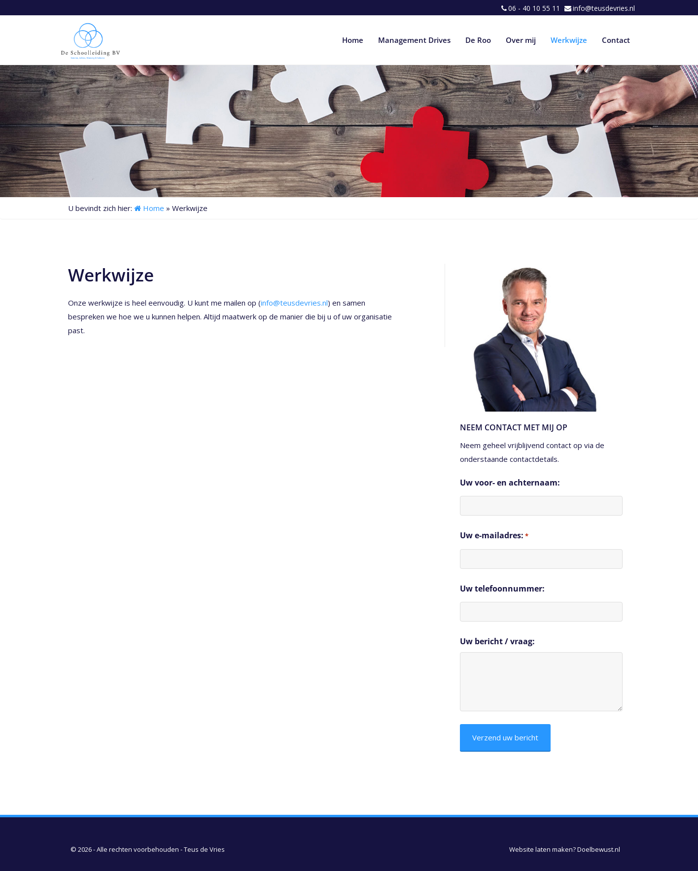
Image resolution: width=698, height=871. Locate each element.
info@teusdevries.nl (604, 8)
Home (352, 40)
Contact (616, 40)
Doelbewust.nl (598, 849)
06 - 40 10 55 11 (534, 8)
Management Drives (414, 40)
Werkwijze (569, 40)
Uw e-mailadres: (494, 536)
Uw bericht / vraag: (497, 641)
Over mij (521, 40)
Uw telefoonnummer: (502, 588)
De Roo (478, 40)
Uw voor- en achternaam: (510, 482)
